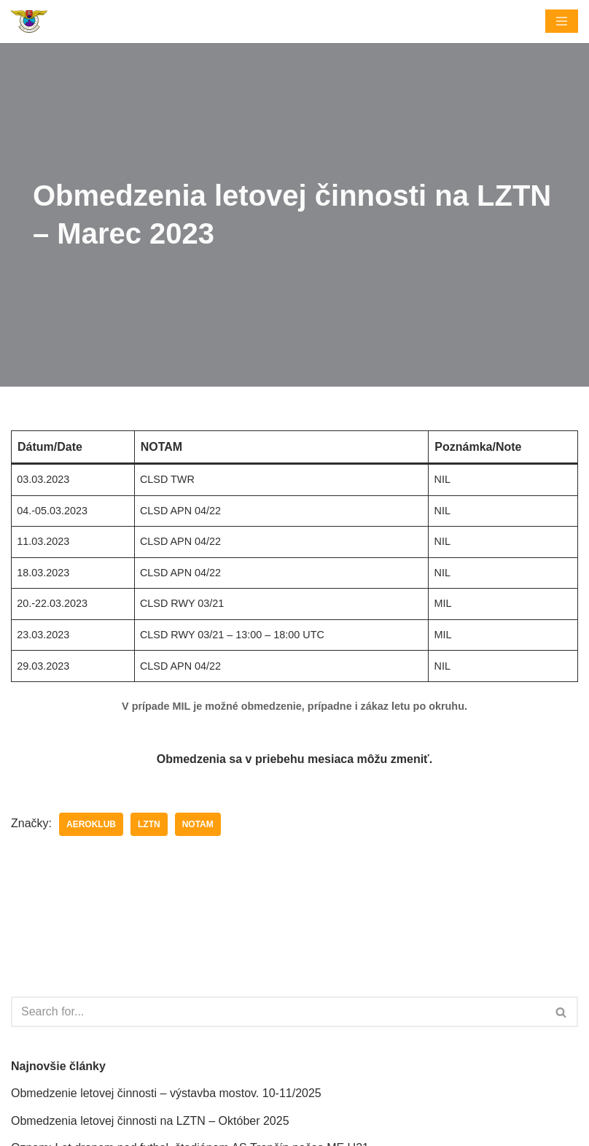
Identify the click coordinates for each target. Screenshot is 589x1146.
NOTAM (198, 824)
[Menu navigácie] (561, 21)
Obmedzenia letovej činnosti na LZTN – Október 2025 (150, 1121)
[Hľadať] (278, 1011)
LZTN (149, 824)
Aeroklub (91, 824)
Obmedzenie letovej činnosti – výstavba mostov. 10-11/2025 (166, 1093)
